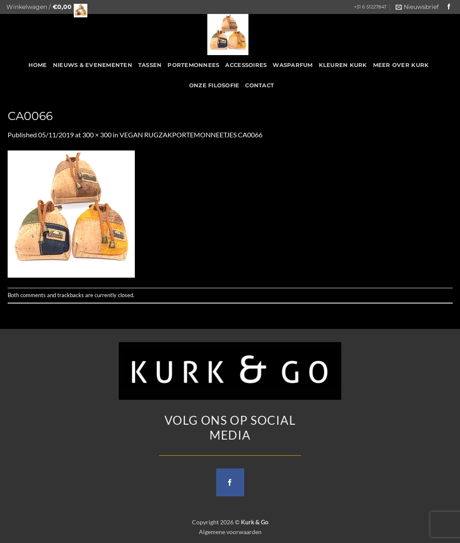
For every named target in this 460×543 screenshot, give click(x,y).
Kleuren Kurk (343, 65)
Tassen (150, 65)
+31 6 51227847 (370, 7)
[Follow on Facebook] (449, 7)
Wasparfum (292, 65)
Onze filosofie (214, 85)
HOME (37, 65)
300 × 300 (97, 135)
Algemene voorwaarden (230, 531)
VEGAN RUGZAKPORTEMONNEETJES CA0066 (191, 135)
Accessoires (246, 65)
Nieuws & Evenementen (92, 65)
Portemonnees (193, 65)
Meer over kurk (401, 65)
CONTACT (259, 85)
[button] (44, 7)
